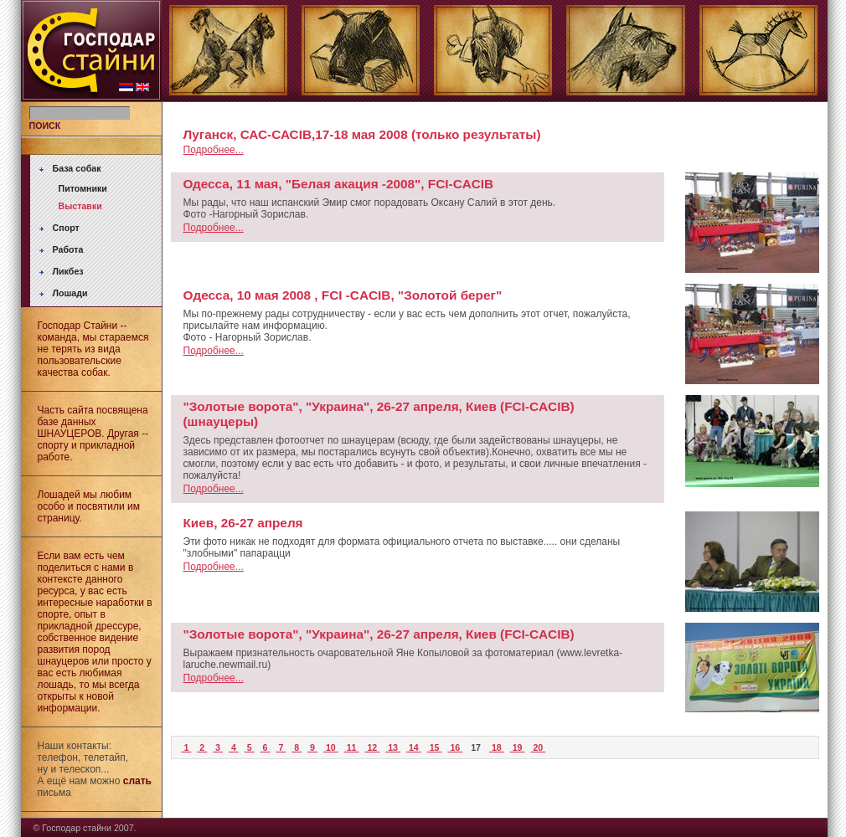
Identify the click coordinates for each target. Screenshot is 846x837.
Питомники (83, 188)
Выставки (80, 206)
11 (351, 747)
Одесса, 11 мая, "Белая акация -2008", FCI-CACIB (338, 184)
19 (517, 747)
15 (434, 747)
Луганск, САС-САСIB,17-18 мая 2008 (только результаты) (362, 134)
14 (413, 747)
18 (496, 747)
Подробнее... (213, 150)
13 (392, 747)
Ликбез (68, 271)
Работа (68, 249)
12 (371, 747)
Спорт (66, 228)
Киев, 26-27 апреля (243, 523)
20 (537, 747)
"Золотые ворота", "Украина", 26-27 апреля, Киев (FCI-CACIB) (379, 634)
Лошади (70, 293)
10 (330, 747)
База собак (77, 168)
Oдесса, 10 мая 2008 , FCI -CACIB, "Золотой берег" (343, 295)
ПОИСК (45, 126)
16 (454, 747)
